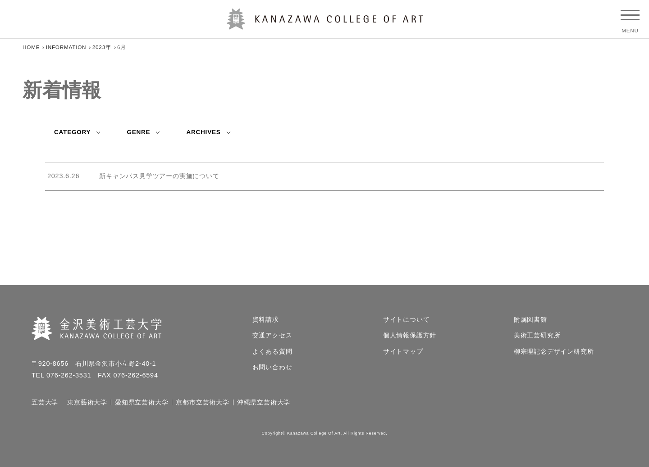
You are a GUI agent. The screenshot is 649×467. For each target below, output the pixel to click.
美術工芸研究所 (537, 335)
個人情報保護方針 (409, 335)
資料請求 (265, 320)
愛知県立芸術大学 (141, 403)
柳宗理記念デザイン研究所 (554, 352)
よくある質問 (272, 352)
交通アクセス (272, 335)
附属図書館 (530, 320)
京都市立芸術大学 (202, 403)
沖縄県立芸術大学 (263, 403)
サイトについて (406, 320)
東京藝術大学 (87, 403)
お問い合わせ (272, 367)
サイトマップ (403, 352)
